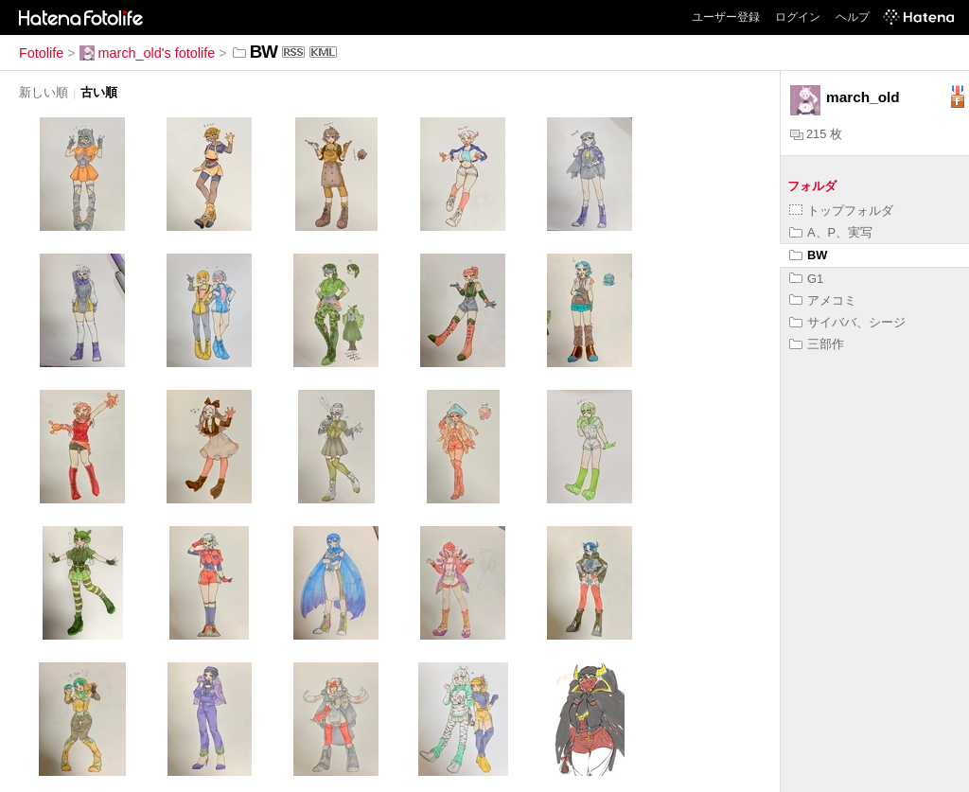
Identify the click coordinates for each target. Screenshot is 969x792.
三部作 (816, 344)
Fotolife (41, 53)
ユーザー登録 (726, 17)
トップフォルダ (841, 210)
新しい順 (43, 92)
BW (808, 255)
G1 (806, 279)
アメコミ (822, 300)
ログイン (797, 17)
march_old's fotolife (147, 53)
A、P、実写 (830, 232)
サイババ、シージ (847, 322)
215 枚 (816, 134)
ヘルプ (853, 17)
